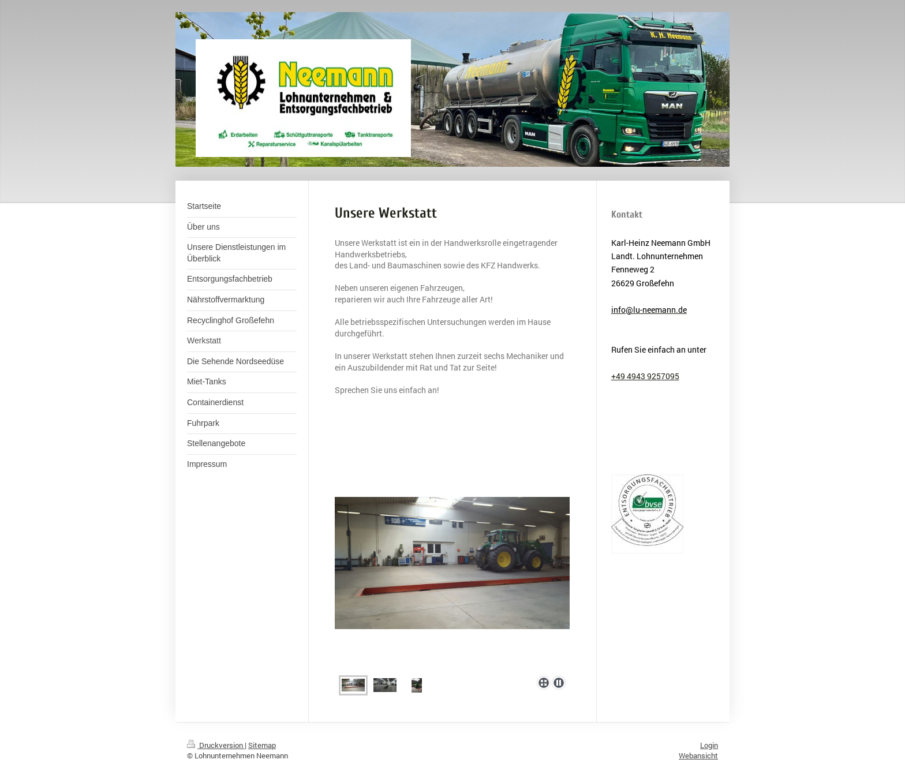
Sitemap (262, 745)
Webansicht (698, 755)
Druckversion (216, 745)
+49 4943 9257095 (645, 376)
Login (709, 745)
